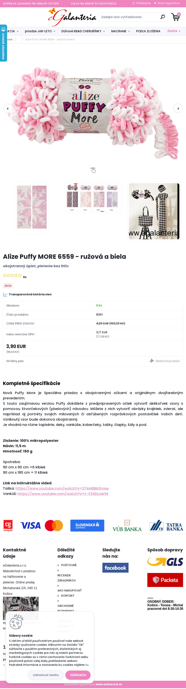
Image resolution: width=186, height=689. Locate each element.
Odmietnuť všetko (46, 675)
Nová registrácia (169, 3)
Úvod (8, 39)
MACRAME (118, 31)
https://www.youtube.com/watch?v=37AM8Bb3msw (62, 489)
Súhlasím (78, 675)
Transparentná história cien (27, 294)
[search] (140, 18)
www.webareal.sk (109, 685)
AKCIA (10, 31)
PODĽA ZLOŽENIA (148, 31)
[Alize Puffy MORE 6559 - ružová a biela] (93, 108)
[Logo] (27, 17)
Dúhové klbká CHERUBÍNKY (81, 31)
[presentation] (8, 108)
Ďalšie (172, 31)
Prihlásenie (143, 3)
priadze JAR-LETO (38, 31)
